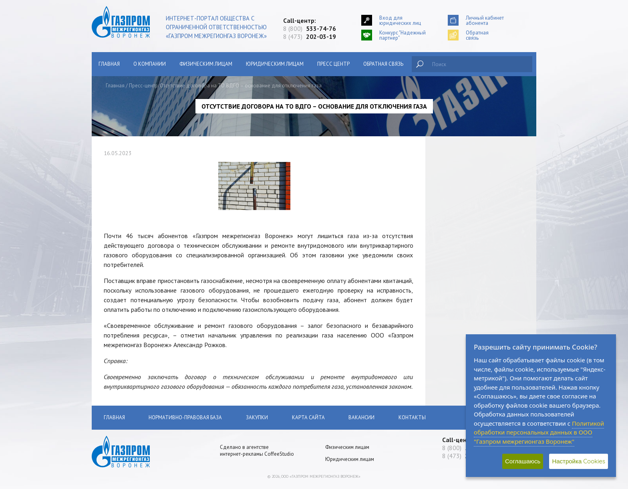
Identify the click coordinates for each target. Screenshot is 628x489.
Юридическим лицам (275, 64)
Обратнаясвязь (477, 35)
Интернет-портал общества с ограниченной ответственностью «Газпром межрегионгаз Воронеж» (216, 27)
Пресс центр (333, 64)
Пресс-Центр (124, 328)
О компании (149, 64)
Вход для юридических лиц (400, 20)
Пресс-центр (143, 85)
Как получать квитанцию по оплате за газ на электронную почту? (151, 243)
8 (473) (309, 36)
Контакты (413, 417)
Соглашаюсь (522, 461)
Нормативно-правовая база (143, 265)
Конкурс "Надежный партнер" (402, 35)
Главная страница (130, 145)
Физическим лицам (205, 64)
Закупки (119, 284)
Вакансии (121, 366)
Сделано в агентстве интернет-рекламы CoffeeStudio (257, 450)
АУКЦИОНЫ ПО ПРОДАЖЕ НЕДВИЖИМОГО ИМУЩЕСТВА (145, 306)
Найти (420, 64)
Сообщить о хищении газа (140, 164)
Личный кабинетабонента (485, 20)
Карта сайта (309, 417)
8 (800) (309, 28)
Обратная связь (383, 64)
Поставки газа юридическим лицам (151, 221)
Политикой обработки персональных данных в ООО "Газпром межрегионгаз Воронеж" (539, 432)
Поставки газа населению (140, 202)
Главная (109, 64)
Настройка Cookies (578, 461)
